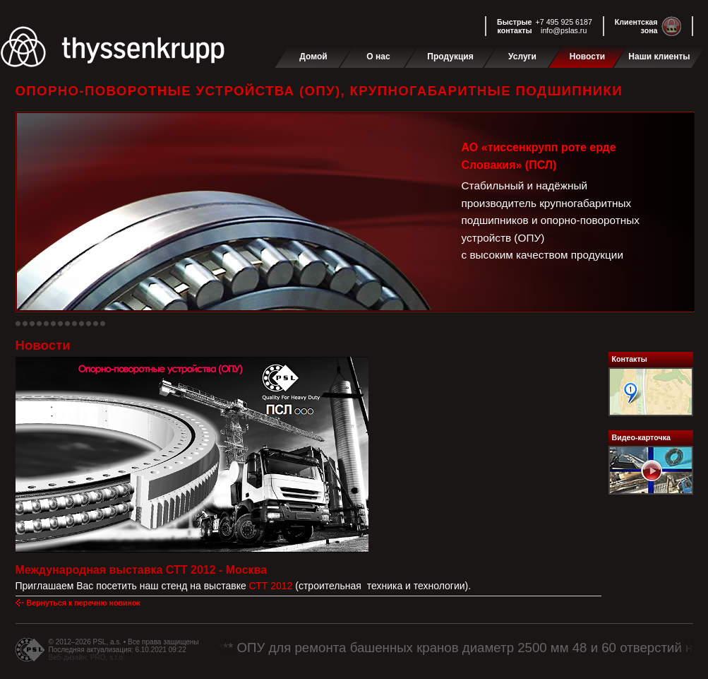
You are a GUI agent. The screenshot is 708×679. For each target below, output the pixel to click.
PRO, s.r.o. (107, 657)
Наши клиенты (659, 56)
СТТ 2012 (272, 585)
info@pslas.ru (564, 30)
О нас (378, 56)
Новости (587, 56)
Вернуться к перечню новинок (83, 602)
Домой (313, 56)
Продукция (450, 56)
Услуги (522, 56)
